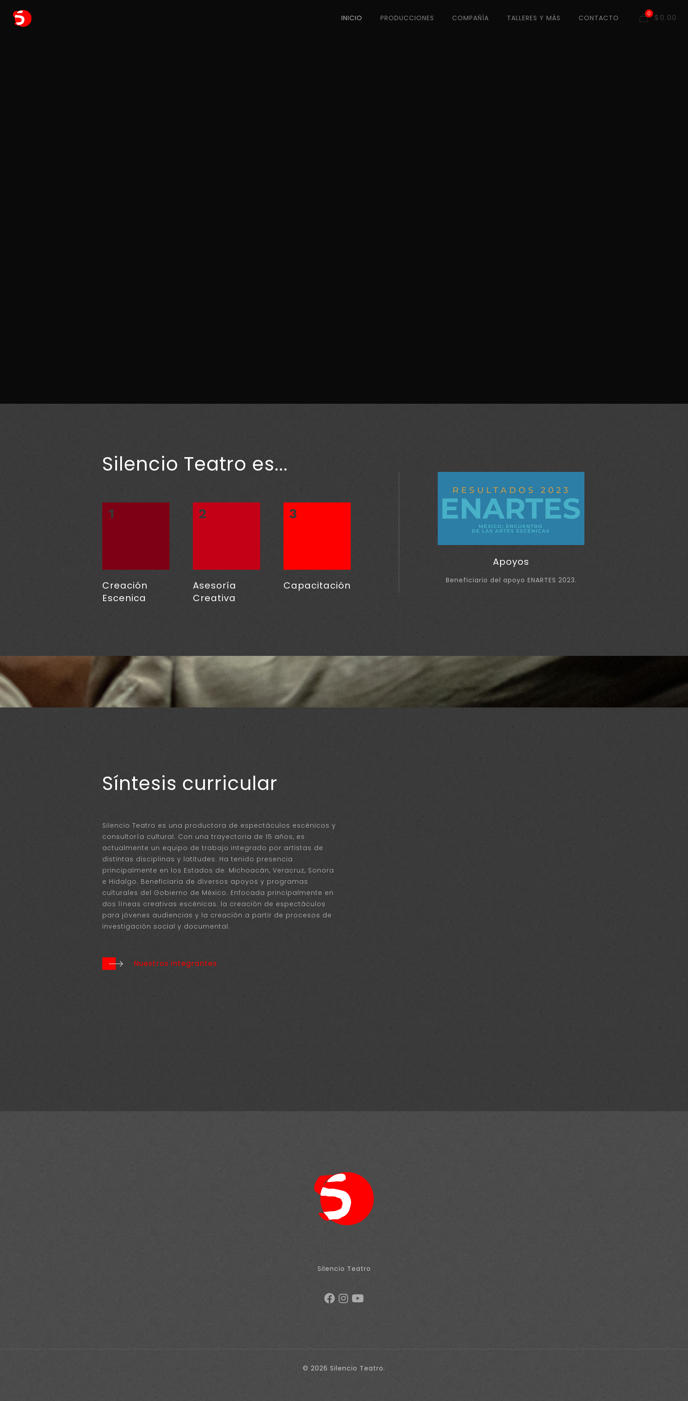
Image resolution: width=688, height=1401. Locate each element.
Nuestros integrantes (175, 963)
